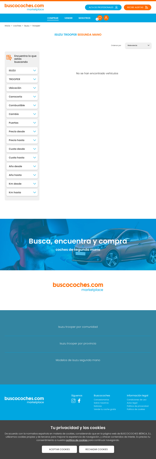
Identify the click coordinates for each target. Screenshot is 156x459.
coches (17, 25)
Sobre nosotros (101, 402)
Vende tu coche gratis (105, 409)
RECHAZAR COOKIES (96, 449)
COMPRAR (52, 18)
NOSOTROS (84, 18)
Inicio (7, 25)
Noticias (98, 406)
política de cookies (77, 440)
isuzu (26, 25)
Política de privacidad (138, 406)
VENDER (68, 18)
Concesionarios (101, 399)
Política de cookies (136, 409)
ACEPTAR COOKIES (59, 449)
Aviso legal (132, 402)
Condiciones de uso (136, 399)
